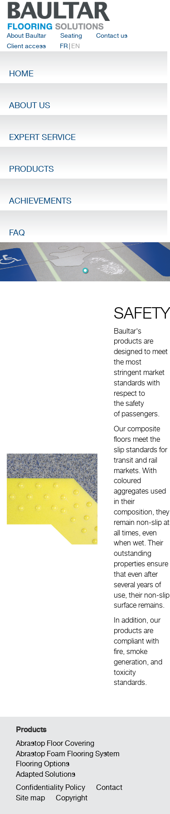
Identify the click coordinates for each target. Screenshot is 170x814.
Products (31, 169)
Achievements (40, 200)
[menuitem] (26, 35)
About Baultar (26, 35)
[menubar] (85, 40)
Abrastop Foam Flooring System (68, 753)
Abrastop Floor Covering (55, 743)
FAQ (17, 232)
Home (21, 73)
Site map (30, 798)
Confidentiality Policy (50, 787)
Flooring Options (42, 763)
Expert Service (42, 137)
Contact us (111, 35)
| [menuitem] (70, 46)
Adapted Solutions (45, 774)
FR (64, 46)
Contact (109, 787)
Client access (26, 46)
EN (75, 46)
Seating (71, 35)
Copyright (71, 798)
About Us (29, 105)
